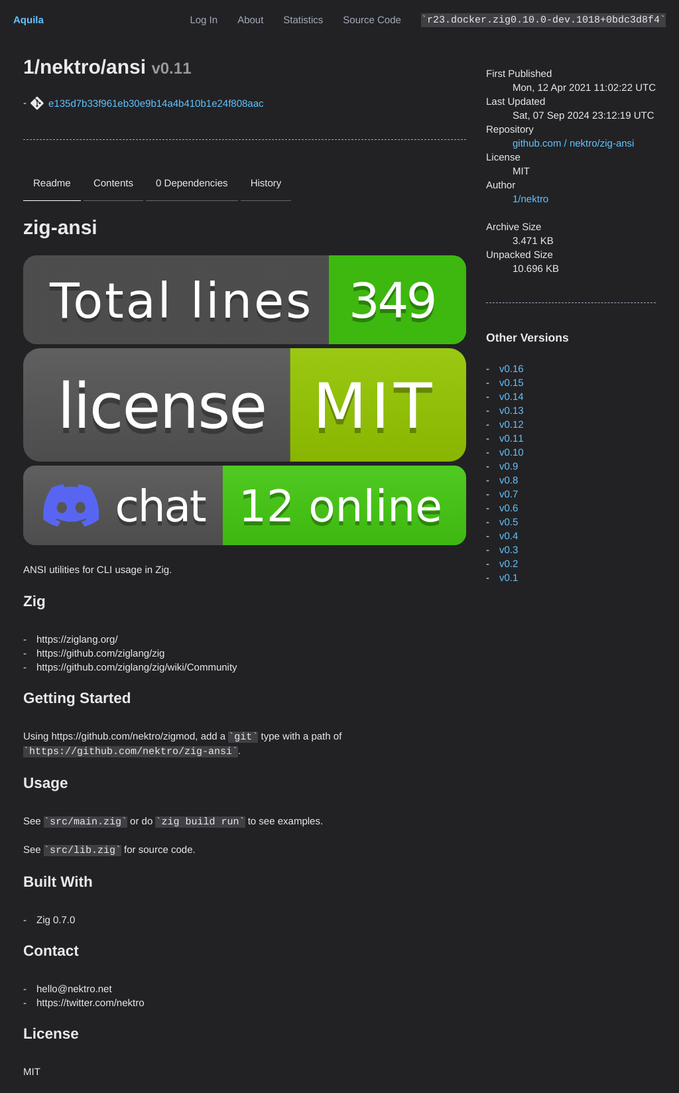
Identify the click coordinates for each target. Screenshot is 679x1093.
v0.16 (511, 369)
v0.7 (508, 494)
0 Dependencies (191, 183)
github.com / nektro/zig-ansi (573, 143)
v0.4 (508, 536)
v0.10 (511, 452)
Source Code (372, 20)
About (250, 20)
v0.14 (511, 397)
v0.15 (511, 383)
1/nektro (530, 199)
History (266, 183)
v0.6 (508, 508)
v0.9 (508, 466)
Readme (52, 183)
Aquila (28, 20)
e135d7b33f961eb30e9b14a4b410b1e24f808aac (156, 103)
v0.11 (511, 438)
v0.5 (508, 522)
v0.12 (511, 424)
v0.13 (511, 411)
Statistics (303, 20)
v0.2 (508, 564)
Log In (203, 20)
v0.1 (508, 578)
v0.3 (508, 550)
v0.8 (508, 480)
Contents (113, 183)
